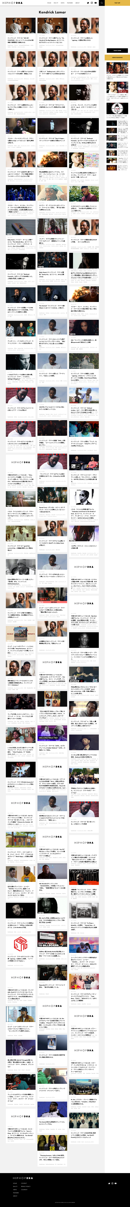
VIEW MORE (117, 50)
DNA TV (15, 1186)
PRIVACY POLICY (25, 1186)
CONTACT (24, 1183)
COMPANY (24, 1190)
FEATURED (16, 1193)
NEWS (15, 1190)
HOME (15, 1183)
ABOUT (15, 1196)
